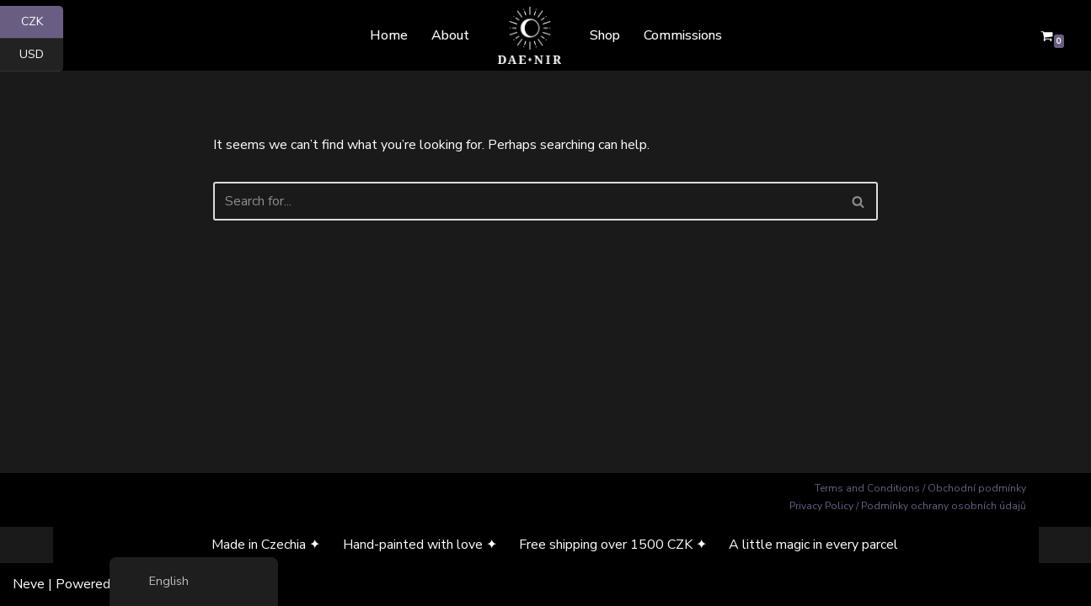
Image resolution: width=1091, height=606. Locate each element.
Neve (29, 584)
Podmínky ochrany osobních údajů (943, 506)
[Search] (526, 201)
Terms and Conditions (867, 488)
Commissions (683, 35)
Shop (605, 35)
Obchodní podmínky (977, 488)
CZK (42, 22)
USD (41, 55)
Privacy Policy (821, 506)
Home (389, 35)
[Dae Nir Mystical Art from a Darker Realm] (529, 35)
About (450, 35)
